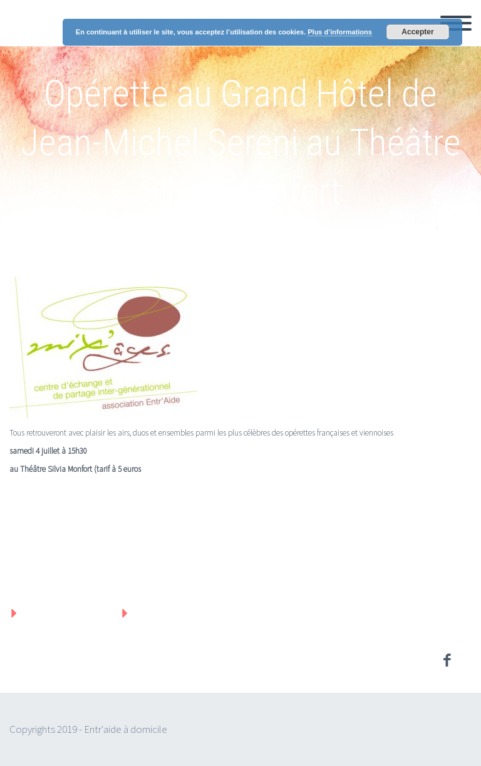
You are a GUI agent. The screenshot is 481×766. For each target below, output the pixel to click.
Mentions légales (65, 612)
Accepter (417, 32)
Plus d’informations (340, 32)
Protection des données (194, 612)
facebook (446, 660)
